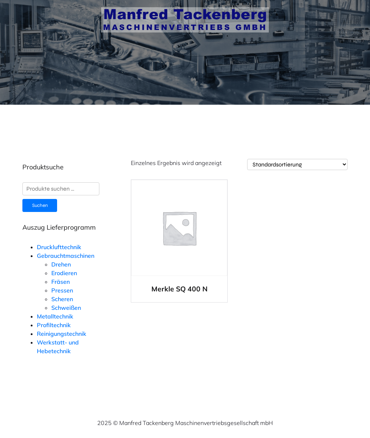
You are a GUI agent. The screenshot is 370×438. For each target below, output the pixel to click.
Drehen (61, 264)
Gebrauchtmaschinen (65, 255)
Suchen (40, 205)
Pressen (62, 290)
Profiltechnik (54, 325)
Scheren (62, 299)
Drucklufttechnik (59, 247)
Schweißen (66, 307)
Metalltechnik (55, 316)
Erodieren (64, 273)
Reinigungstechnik (61, 333)
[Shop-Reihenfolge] (297, 164)
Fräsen (60, 281)
